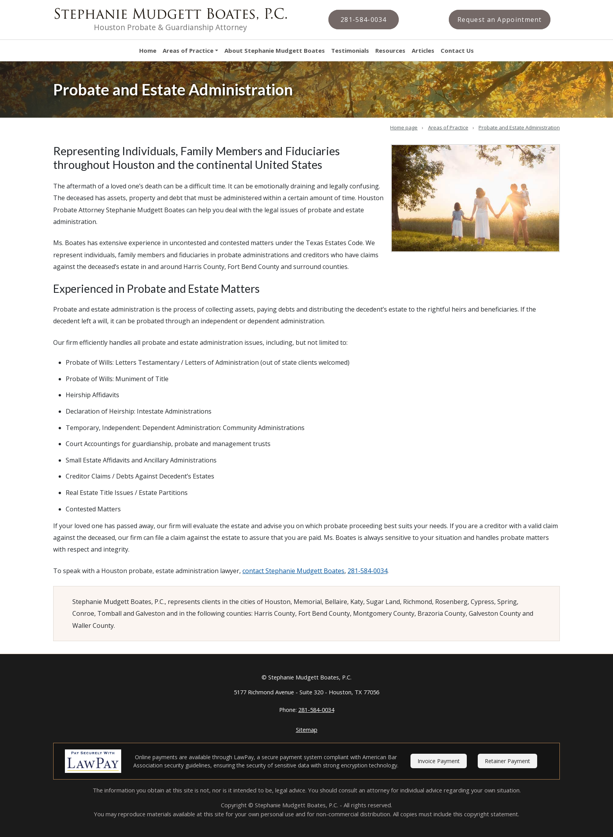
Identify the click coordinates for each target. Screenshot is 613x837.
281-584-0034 (367, 570)
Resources (390, 50)
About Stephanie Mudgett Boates (274, 50)
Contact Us (457, 50)
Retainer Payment (507, 761)
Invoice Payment (439, 761)
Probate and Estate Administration (519, 127)
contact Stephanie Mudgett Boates (293, 570)
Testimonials (350, 50)
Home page (404, 127)
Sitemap (306, 729)
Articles (423, 50)
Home (147, 50)
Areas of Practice (188, 50)
